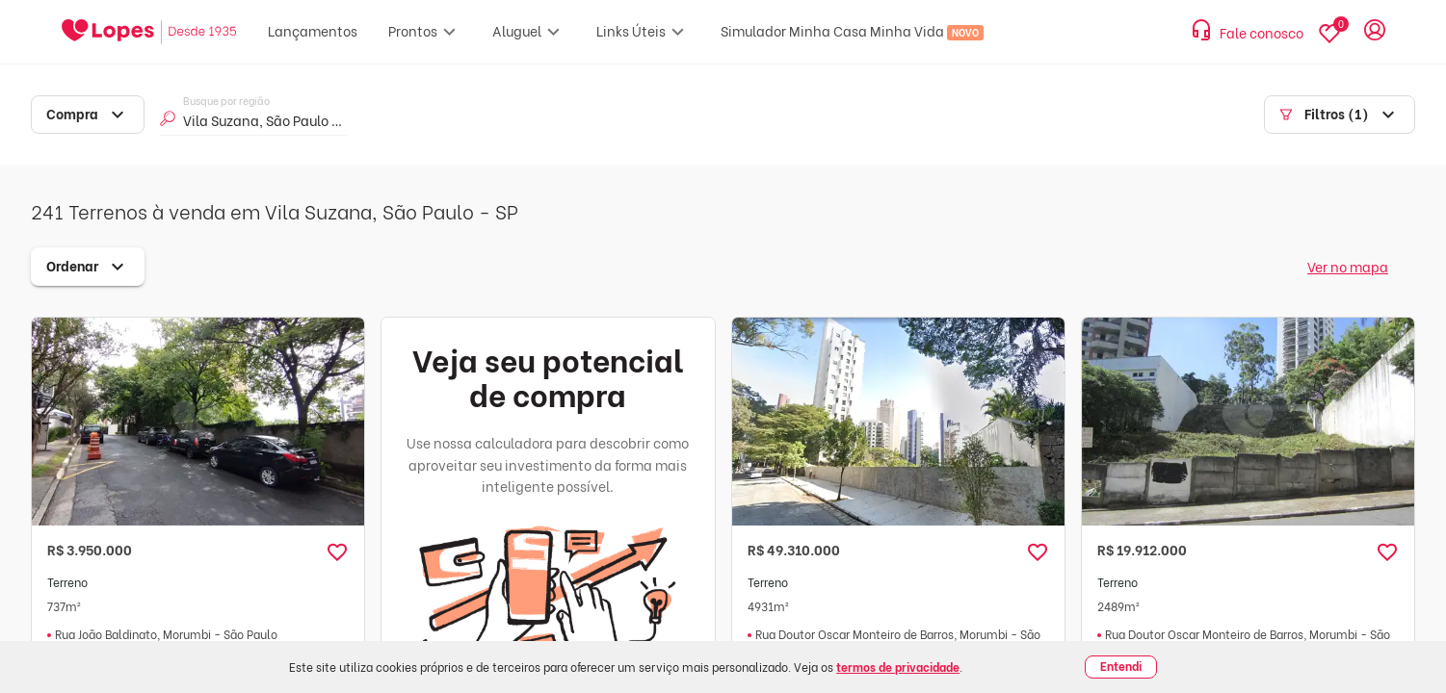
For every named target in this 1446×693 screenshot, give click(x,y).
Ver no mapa (1347, 266)
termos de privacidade (898, 666)
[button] (337, 552)
